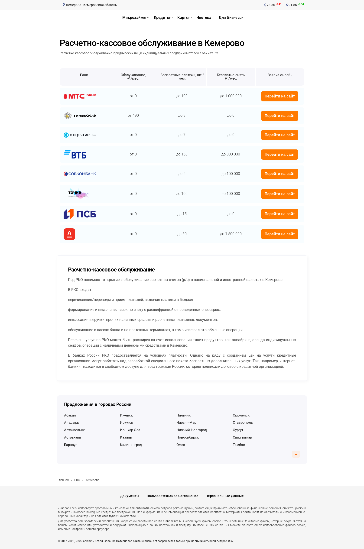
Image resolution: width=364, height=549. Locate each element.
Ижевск (126, 415)
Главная (63, 480)
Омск (180, 445)
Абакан (70, 415)
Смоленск (241, 415)
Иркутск (126, 422)
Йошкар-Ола (130, 430)
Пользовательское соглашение (172, 496)
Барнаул (71, 445)
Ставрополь (243, 422)
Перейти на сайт (280, 96)
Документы (129, 496)
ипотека (203, 17)
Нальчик (183, 415)
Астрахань (72, 437)
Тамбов (239, 445)
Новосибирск (187, 437)
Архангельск (74, 430)
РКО (77, 480)
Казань (126, 437)
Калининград (131, 445)
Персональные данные (225, 496)
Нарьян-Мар (186, 422)
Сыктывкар (242, 437)
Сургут (238, 430)
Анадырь (71, 422)
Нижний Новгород (191, 430)
